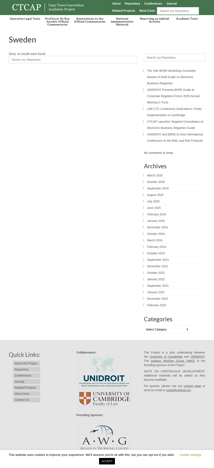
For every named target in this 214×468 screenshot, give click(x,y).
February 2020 (156, 305)
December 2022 (157, 266)
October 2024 (156, 233)
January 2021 (156, 292)
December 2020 (157, 298)
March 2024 (155, 240)
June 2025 (154, 208)
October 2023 (156, 253)
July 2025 (153, 201)
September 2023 (158, 259)
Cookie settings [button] (190, 454)
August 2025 (155, 195)
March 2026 (155, 175)
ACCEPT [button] (107, 461)
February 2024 (156, 246)
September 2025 (158, 188)
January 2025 (156, 220)
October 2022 (156, 272)
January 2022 (156, 279)
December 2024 (157, 227)
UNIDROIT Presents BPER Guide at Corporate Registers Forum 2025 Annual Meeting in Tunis (173, 96)
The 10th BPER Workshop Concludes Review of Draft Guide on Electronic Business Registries (171, 77)
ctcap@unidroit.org (178, 390)
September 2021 (158, 285)
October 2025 (156, 182)
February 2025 (156, 214)
